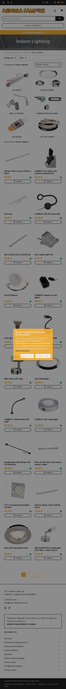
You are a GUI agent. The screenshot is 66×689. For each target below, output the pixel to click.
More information (22, 351)
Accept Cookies (27, 356)
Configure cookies (43, 356)
